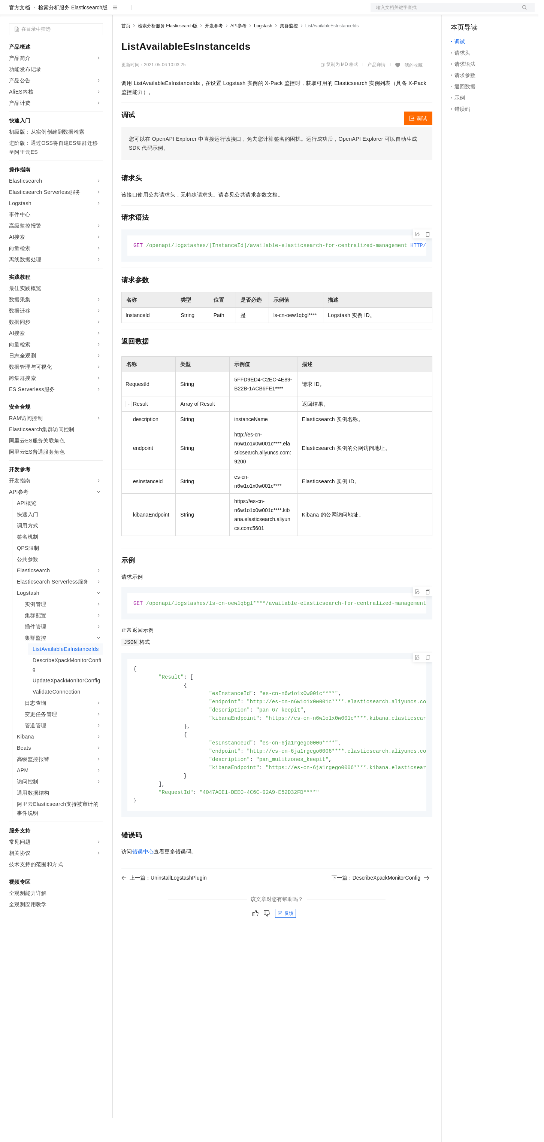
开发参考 (214, 49)
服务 (221, 12)
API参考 (238, 49)
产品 (97, 12)
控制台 (477, 12)
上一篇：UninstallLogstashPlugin (163, 909)
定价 (162, 12)
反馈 (285, 944)
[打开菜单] (12, 12)
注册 (494, 12)
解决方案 (120, 12)
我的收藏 (414, 89)
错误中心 (143, 883)
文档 (443, 12)
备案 (458, 12)
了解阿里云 (247, 12)
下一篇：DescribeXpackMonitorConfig (380, 909)
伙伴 (203, 12)
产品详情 (377, 88)
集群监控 (289, 49)
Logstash (263, 49)
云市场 (182, 12)
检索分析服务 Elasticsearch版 (73, 31)
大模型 (77, 12)
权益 (144, 12)
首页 (125, 49)
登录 (522, 12)
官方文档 (19, 31)
